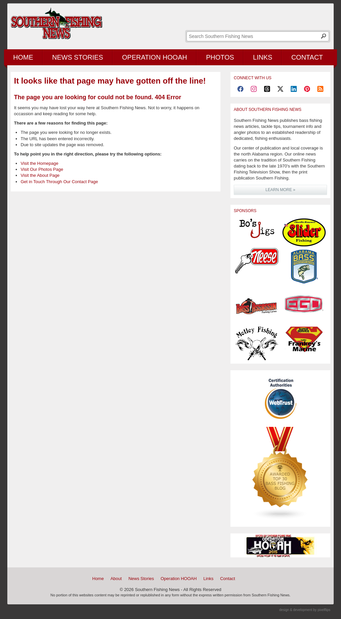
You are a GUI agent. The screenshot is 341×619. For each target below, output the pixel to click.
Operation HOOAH (154, 57)
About (116, 578)
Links (262, 57)
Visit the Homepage (39, 163)
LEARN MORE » (280, 189)
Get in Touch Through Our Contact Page (59, 181)
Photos (220, 57)
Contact (307, 57)
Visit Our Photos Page (42, 169)
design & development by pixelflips (304, 610)
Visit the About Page (40, 175)
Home (23, 57)
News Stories (77, 57)
